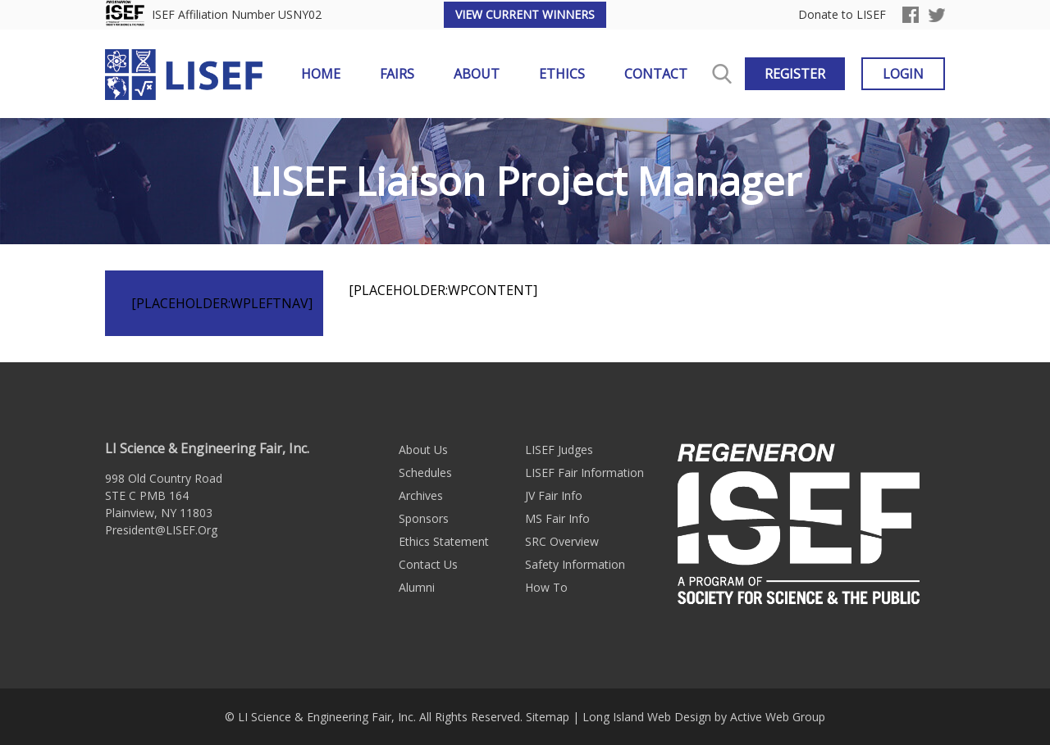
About (477, 74)
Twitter (937, 15)
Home (320, 74)
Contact (655, 74)
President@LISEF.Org (161, 530)
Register (795, 74)
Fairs (397, 74)
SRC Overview (562, 541)
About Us (423, 449)
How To (546, 587)
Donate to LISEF (842, 15)
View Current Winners (525, 14)
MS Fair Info (557, 518)
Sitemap (547, 717)
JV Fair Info (553, 495)
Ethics (562, 74)
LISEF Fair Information (584, 472)
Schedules (425, 472)
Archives (421, 495)
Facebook (910, 15)
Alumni (417, 587)
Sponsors (424, 518)
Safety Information (575, 564)
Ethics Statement (444, 541)
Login (903, 74)
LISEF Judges (559, 449)
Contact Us (428, 564)
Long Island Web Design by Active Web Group (703, 717)
